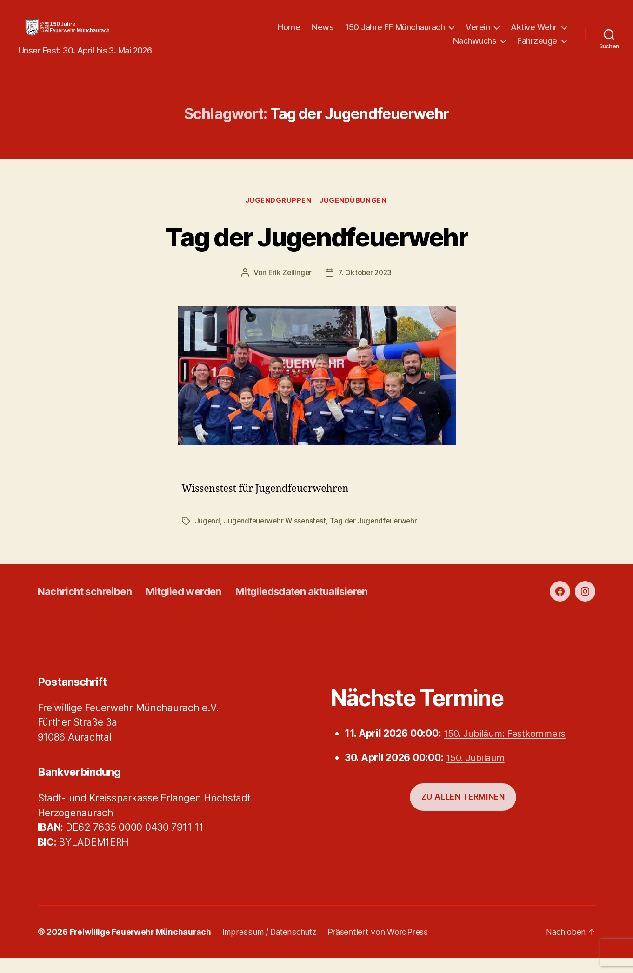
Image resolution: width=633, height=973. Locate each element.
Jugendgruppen (278, 215)
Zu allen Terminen (463, 811)
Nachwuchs (475, 48)
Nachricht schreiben (90, 605)
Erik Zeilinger (288, 287)
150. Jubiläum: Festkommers (508, 748)
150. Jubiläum (477, 772)
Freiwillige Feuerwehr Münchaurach (141, 947)
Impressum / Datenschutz (272, 947)
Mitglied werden (198, 605)
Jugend (207, 535)
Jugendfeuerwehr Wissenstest (276, 535)
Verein (478, 34)
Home (289, 34)
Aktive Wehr (534, 34)
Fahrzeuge (537, 48)
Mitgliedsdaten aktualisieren (326, 605)
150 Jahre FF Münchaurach (395, 34)
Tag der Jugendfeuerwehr (316, 250)
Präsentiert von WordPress (382, 947)
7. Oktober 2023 (366, 287)
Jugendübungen (354, 215)
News (322, 34)
